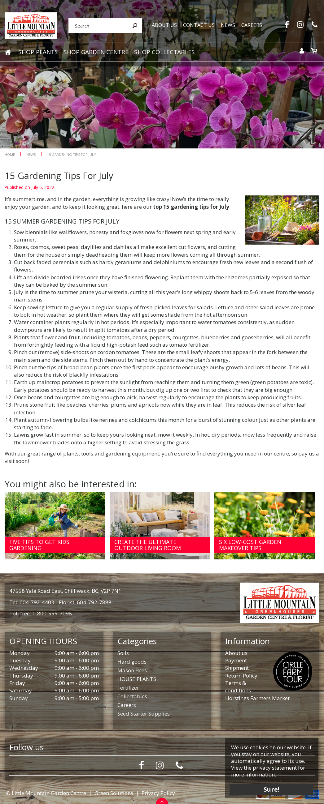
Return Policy (241, 675)
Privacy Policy (158, 793)
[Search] (97, 25)
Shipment (237, 667)
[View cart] (314, 51)
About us (236, 652)
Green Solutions (113, 793)
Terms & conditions (238, 686)
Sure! (271, 789)
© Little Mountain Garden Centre (46, 793)
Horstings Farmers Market (257, 698)
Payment (236, 660)
